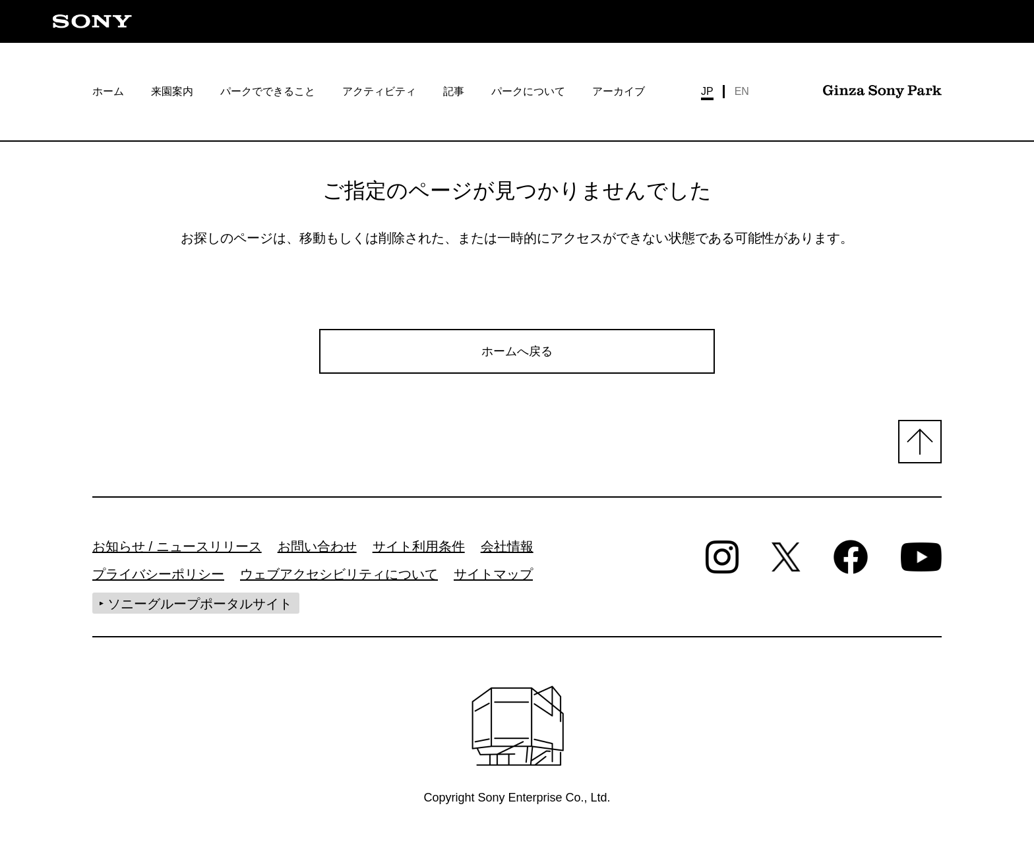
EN (742, 91)
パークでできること (267, 91)
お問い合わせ (317, 550)
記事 (453, 91)
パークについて (528, 91)
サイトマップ (493, 578)
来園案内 (172, 91)
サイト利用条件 (419, 550)
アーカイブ (618, 91)
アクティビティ (379, 91)
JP (707, 91)
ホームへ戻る (517, 352)
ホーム (108, 91)
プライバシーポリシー (158, 578)
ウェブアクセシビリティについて (339, 578)
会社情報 (507, 550)
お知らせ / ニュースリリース (177, 550)
